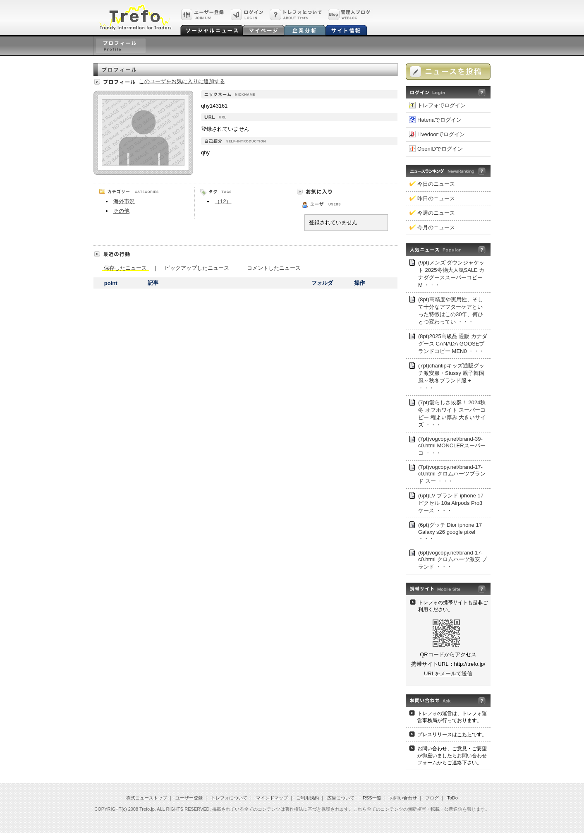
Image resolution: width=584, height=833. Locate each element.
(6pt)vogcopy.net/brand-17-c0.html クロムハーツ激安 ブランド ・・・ (452, 560)
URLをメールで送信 (448, 673)
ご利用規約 (307, 797)
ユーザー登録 (189, 797)
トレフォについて (229, 797)
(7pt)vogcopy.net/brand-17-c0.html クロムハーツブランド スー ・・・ (452, 474)
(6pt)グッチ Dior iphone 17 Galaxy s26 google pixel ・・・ (450, 532)
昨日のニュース (436, 198)
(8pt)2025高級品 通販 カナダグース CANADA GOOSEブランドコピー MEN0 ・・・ (452, 343)
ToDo (452, 797)
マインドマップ (272, 797)
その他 (121, 211)
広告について (340, 797)
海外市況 (124, 201)
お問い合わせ (403, 797)
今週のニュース (436, 213)
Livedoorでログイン (441, 134)
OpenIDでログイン (440, 149)
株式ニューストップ (146, 797)
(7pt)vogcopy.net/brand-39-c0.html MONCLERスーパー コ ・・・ (452, 446)
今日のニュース (436, 184)
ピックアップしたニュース (197, 267)
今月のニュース (436, 227)
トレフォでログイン (441, 105)
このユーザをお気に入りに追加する (182, 81)
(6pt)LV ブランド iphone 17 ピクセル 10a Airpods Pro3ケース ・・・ (450, 503)
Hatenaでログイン (439, 120)
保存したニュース (125, 268)
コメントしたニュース (274, 267)
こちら (464, 734)
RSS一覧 (372, 797)
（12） (223, 201)
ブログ (432, 797)
